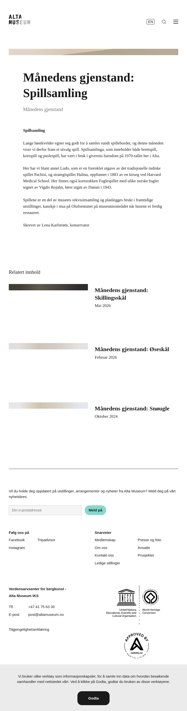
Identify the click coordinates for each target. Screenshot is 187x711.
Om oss (101, 548)
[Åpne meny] (175, 22)
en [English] (150, 22)
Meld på (95, 510)
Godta (93, 698)
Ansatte (144, 548)
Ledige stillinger (107, 563)
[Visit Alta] (136, 645)
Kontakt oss (104, 555)
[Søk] (164, 22)
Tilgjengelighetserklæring (29, 629)
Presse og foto (149, 540)
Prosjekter (146, 555)
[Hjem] (19, 19)
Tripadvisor (46, 540)
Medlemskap (105, 540)
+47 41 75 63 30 (41, 607)
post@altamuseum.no (46, 614)
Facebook (17, 540)
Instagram (17, 548)
